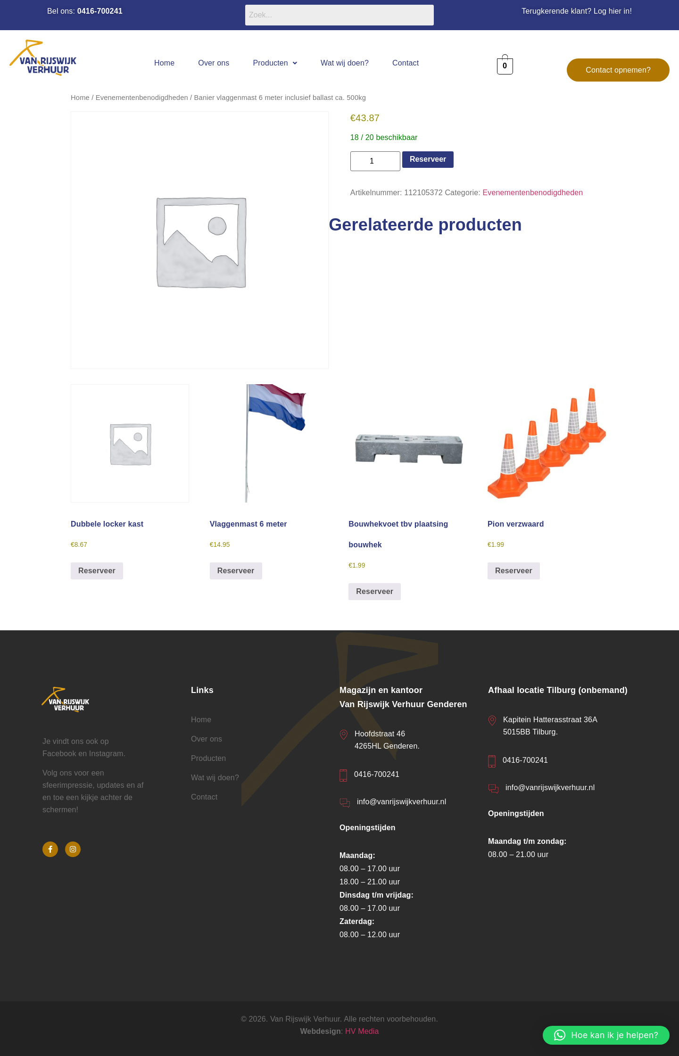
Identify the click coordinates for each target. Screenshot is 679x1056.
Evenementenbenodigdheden (142, 97)
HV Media (362, 1031)
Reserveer (428, 159)
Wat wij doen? (345, 63)
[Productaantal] (375, 161)
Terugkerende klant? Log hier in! (577, 11)
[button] (275, 62)
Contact (405, 63)
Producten (275, 63)
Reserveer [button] (97, 571)
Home (164, 63)
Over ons (213, 63)
